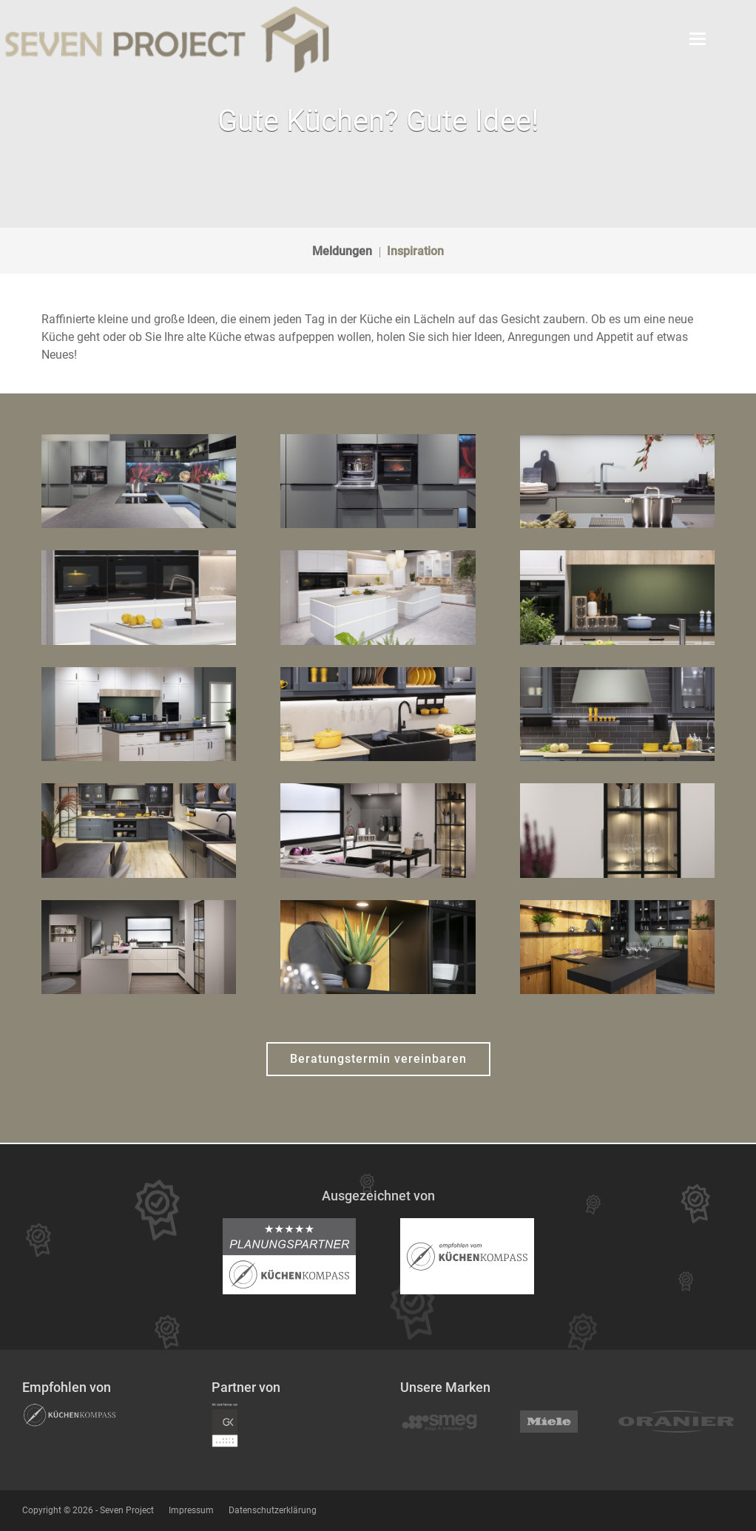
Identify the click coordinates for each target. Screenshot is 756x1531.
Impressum (191, 1510)
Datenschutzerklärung (273, 1510)
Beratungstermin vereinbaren (378, 1059)
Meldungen (342, 251)
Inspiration (415, 251)
